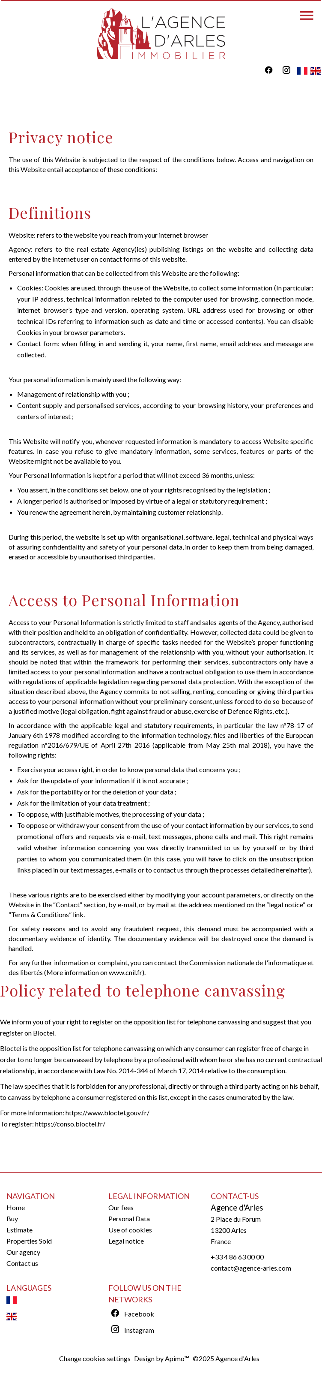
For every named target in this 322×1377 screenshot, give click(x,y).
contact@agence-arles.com (251, 1268)
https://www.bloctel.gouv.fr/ (107, 1112)
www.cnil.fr (125, 972)
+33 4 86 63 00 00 (237, 1257)
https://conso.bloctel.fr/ (70, 1124)
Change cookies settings (95, 1358)
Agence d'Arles (237, 1207)
